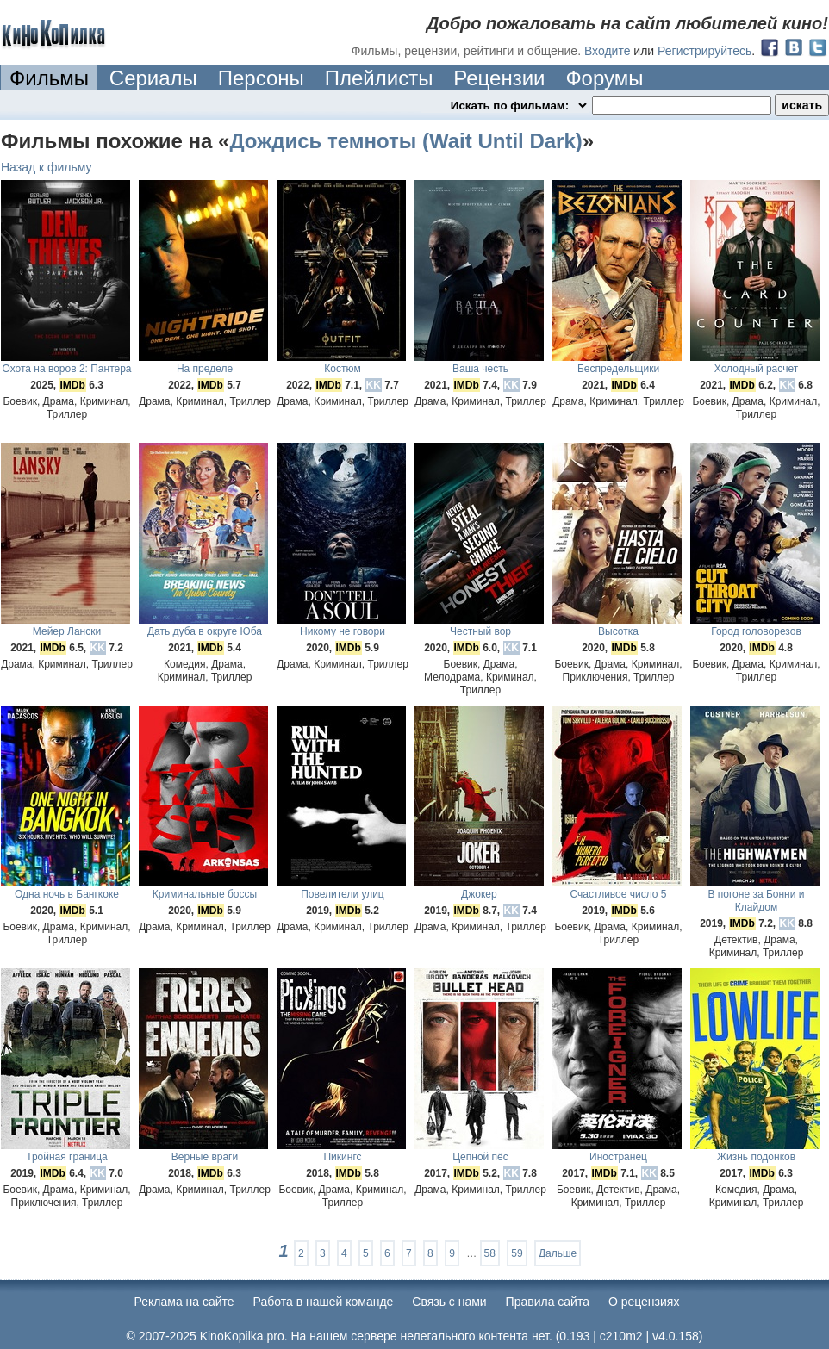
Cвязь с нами (449, 1302)
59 (516, 1253)
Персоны (261, 78)
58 (490, 1253)
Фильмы (49, 78)
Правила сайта (547, 1302)
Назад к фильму (46, 167)
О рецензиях (644, 1302)
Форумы (604, 78)
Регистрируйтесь (704, 51)
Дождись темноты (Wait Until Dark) (405, 140)
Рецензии (499, 78)
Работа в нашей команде (323, 1302)
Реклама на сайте (184, 1302)
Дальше (558, 1253)
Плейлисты (379, 78)
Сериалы (153, 78)
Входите (607, 51)
